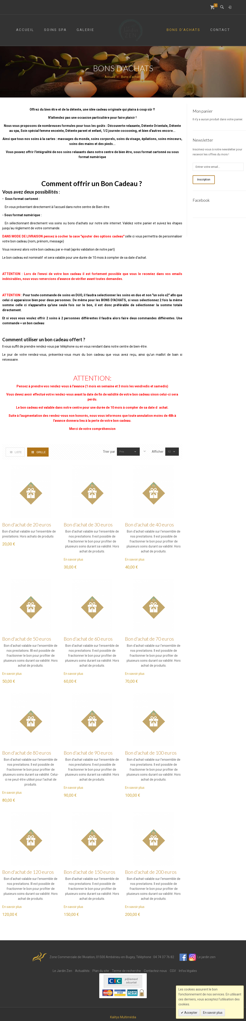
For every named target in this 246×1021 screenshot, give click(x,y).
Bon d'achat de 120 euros (28, 872)
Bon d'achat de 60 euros (88, 639)
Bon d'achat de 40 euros (149, 524)
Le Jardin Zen (62, 971)
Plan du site (100, 971)
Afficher (157, 452)
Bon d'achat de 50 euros (26, 639)
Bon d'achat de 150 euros (89, 872)
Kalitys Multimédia (123, 1017)
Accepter (190, 1012)
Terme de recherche (126, 971)
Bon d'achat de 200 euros (151, 872)
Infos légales (188, 971)
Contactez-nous (155, 971)
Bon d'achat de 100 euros (151, 753)
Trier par (105, 452)
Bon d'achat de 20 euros (26, 524)
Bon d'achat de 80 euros (26, 753)
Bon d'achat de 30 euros (88, 524)
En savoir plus (73, 559)
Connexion (229, 7)
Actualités (82, 971)
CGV (173, 971)
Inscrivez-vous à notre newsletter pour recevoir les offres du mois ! (217, 152)
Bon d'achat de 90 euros (88, 753)
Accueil (110, 77)
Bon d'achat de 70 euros (149, 639)
